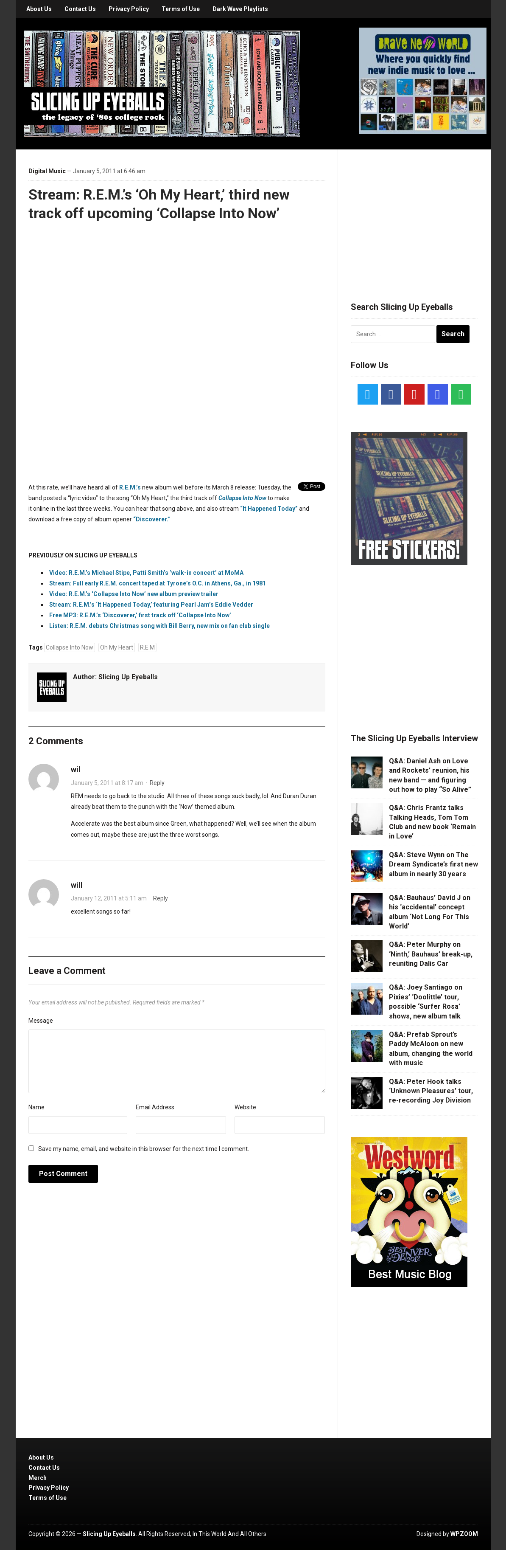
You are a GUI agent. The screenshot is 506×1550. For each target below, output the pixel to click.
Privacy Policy (129, 9)
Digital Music (47, 171)
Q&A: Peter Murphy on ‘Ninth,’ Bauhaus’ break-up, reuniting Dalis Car (430, 954)
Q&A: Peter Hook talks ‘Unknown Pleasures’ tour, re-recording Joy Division (431, 1091)
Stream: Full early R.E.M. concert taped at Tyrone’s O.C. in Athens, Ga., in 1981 (157, 583)
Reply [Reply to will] (160, 898)
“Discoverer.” (151, 519)
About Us (39, 9)
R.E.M (147, 647)
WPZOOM (464, 1533)
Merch (37, 1477)
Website (245, 1107)
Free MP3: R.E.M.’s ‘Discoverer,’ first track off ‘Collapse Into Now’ (140, 615)
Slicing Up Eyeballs (128, 677)
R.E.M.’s (130, 487)
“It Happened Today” (269, 508)
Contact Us (80, 9)
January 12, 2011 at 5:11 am (109, 898)
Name (36, 1107)
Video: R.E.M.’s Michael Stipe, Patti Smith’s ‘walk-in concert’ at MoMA (146, 572)
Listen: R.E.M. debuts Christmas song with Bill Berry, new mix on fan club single (159, 625)
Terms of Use (181, 9)
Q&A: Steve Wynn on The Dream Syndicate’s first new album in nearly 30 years (433, 864)
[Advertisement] (414, 215)
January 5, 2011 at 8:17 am (107, 782)
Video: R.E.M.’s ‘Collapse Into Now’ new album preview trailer (133, 594)
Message (40, 1020)
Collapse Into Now (69, 647)
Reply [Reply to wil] (157, 782)
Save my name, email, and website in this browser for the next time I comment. (143, 1148)
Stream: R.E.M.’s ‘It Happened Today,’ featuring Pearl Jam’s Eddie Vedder (151, 604)
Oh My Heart (116, 647)
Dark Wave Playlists (240, 9)
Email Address (155, 1107)
